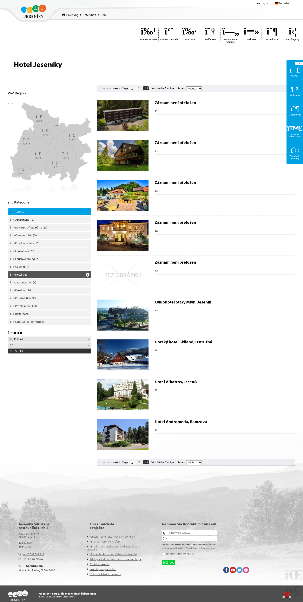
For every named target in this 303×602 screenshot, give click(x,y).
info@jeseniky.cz (33, 558)
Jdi (146, 88)
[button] (262, 3)
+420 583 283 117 (33, 554)
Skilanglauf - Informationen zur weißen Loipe (115, 559)
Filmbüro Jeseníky (100, 564)
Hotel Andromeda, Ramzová (181, 421)
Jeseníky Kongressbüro (103, 569)
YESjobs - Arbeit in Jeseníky (105, 574)
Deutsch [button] (283, 3)
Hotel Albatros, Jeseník (176, 381)
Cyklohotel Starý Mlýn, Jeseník (183, 302)
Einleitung (33, 11)
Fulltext (16, 339)
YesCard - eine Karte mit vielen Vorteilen (112, 536)
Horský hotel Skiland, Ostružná (183, 341)
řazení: (190, 88)
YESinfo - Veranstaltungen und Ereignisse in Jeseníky (113, 548)
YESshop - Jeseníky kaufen (105, 541)
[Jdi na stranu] (133, 89)
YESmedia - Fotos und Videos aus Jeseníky (113, 554)
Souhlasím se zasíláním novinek (180, 553)
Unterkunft (89, 14)
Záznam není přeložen (175, 102)
